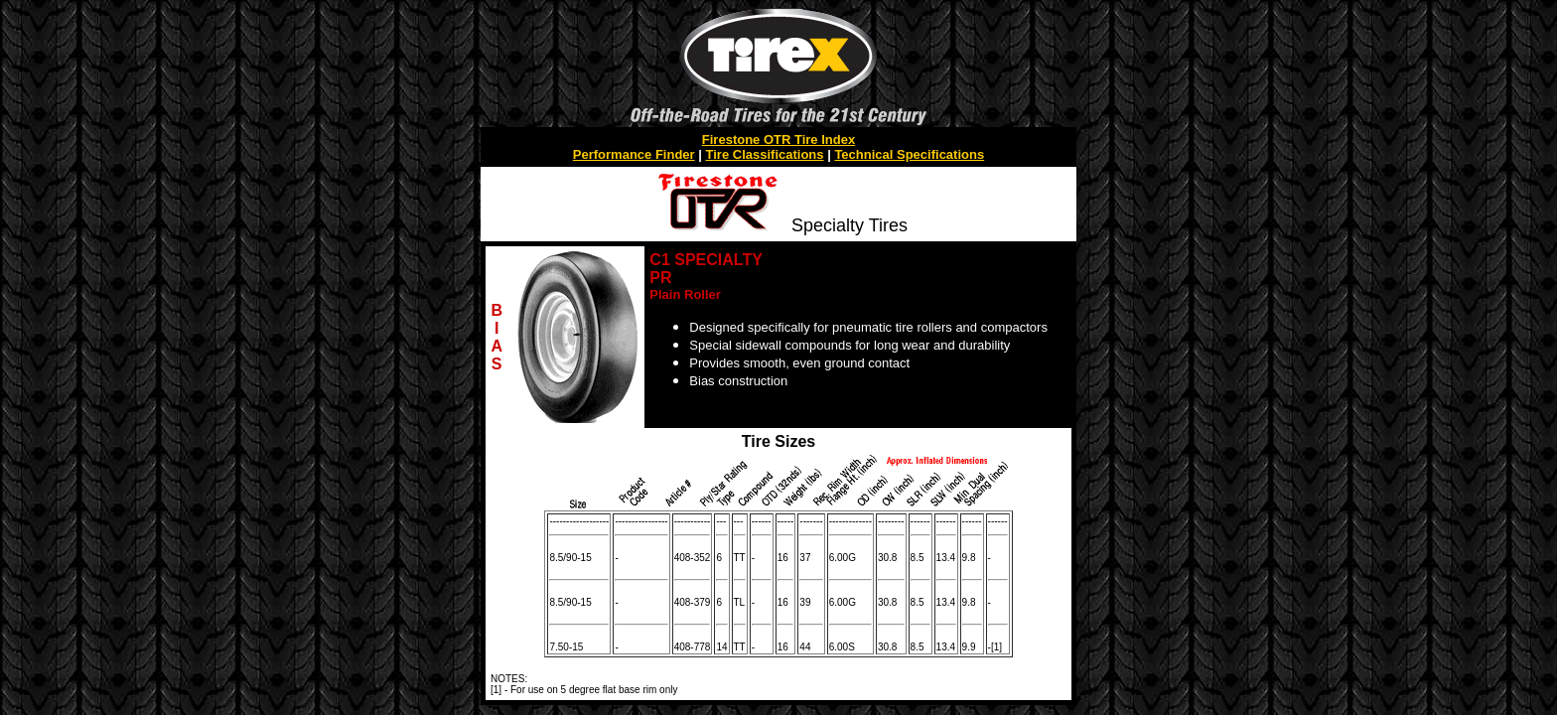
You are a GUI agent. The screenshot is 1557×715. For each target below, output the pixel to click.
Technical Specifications (909, 154)
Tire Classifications (765, 154)
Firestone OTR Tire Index (778, 139)
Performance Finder (634, 154)
